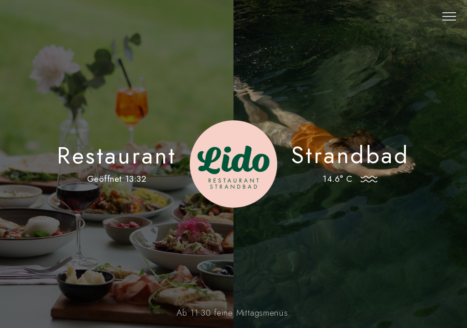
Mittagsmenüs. (263, 313)
